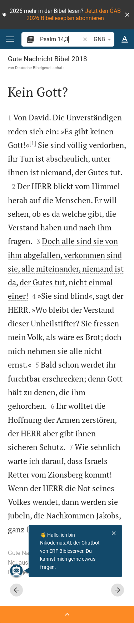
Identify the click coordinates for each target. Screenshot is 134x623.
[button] (127, 14)
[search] (60, 39)
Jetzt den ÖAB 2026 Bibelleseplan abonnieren (73, 14)
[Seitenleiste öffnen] (67, 614)
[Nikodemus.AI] (16, 570)
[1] (32, 143)
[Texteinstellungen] (125, 39)
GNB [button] (104, 39)
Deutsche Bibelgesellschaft (39, 67)
